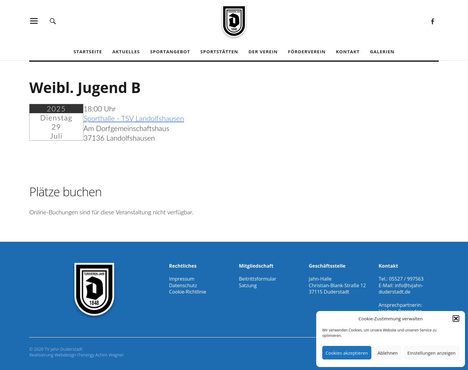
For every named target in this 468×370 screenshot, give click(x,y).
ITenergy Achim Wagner (100, 355)
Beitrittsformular (257, 278)
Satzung (248, 285)
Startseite (87, 51)
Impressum (181, 278)
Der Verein (263, 51)
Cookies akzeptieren (347, 353)
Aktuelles (126, 51)
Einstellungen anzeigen (431, 353)
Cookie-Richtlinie (187, 291)
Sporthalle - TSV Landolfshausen (133, 118)
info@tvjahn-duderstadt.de (401, 288)
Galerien (382, 51)
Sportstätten (219, 51)
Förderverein (307, 51)
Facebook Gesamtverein (432, 21)
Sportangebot (170, 51)
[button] (456, 319)
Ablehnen (388, 353)
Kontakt (348, 51)
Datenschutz (183, 285)
